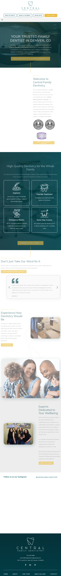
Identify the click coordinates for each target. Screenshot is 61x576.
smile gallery (40, 574)
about (15, 574)
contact (53, 574)
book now (38, 15)
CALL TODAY (51, 15)
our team (26, 574)
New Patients (10, 15)
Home (6, 574)
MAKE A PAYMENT (25, 15)
